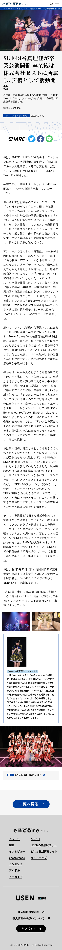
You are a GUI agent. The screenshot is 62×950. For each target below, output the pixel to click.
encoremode (17, 858)
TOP (3, 9)
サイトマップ (39, 858)
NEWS (11, 9)
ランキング (15, 864)
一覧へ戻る (28, 804)
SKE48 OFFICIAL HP (28, 774)
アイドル (14, 870)
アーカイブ (15, 877)
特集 (11, 845)
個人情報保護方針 (28, 912)
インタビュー (17, 851)
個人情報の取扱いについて (28, 918)
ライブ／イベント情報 (26, 9)
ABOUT (35, 839)
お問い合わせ (28, 928)
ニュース (14, 839)
